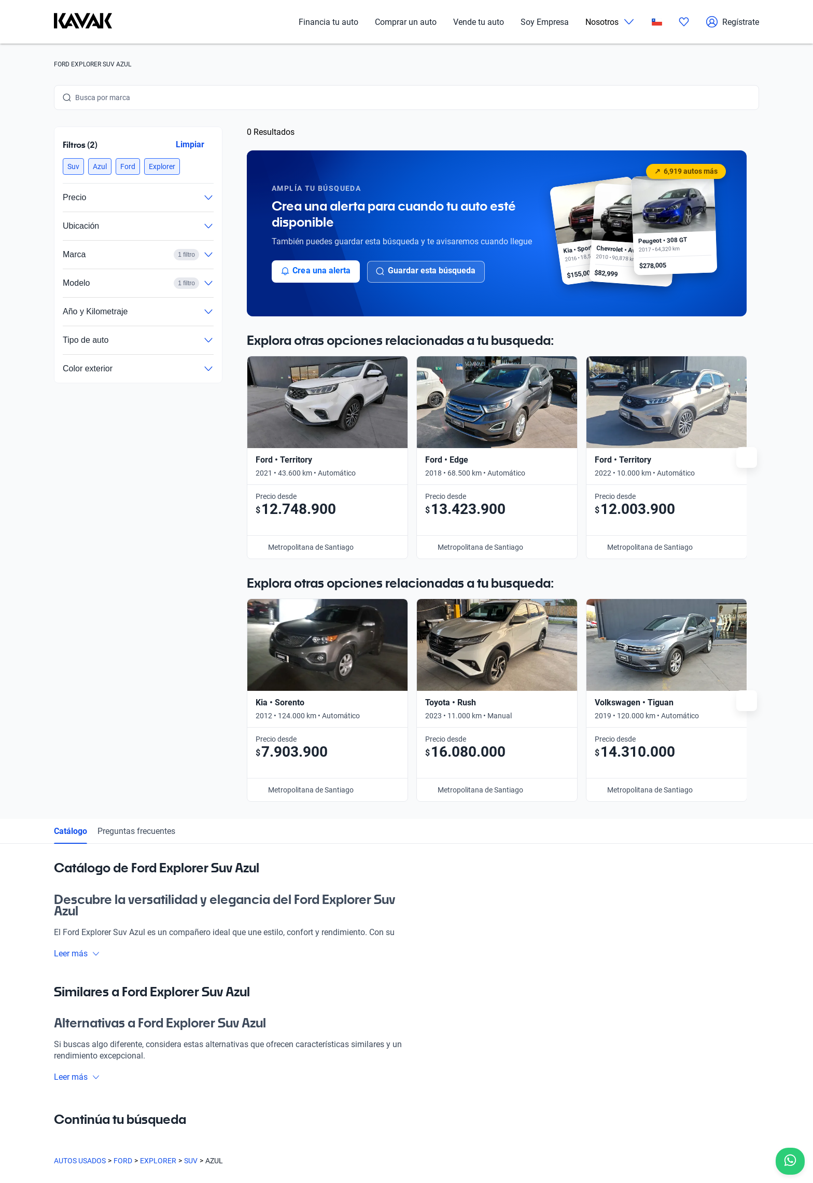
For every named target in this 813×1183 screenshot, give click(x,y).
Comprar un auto (406, 22)
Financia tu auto (328, 22)
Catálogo (70, 570)
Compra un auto (184, 953)
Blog (165, 1024)
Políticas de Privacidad (286, 1134)
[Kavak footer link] (83, 1001)
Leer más (77, 693)
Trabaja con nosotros (493, 953)
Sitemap (432, 1134)
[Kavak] (83, 22)
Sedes (167, 976)
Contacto (474, 976)
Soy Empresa (545, 22)
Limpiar (190, 144)
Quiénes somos (182, 1048)
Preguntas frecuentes (136, 570)
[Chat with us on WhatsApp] (790, 1161)
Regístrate (732, 22)
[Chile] (657, 22)
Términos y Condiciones (371, 1134)
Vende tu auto (478, 22)
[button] (73, 166)
